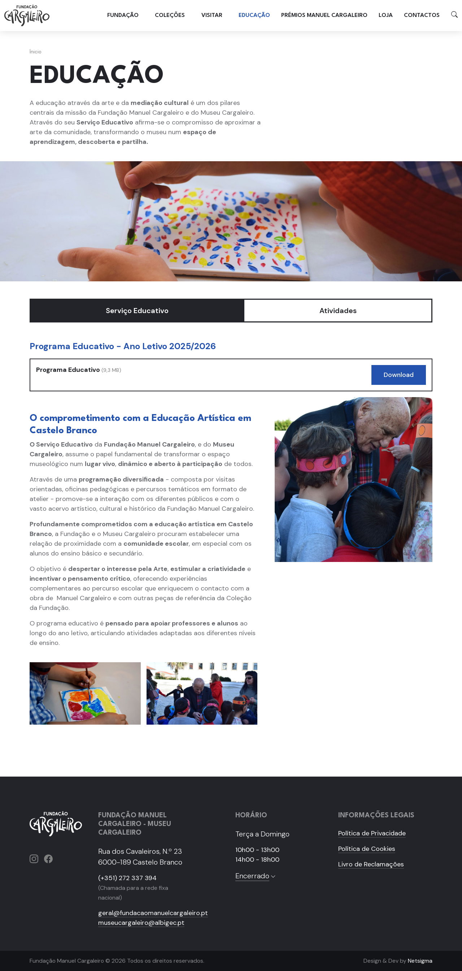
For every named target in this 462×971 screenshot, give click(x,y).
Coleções (170, 15)
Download (399, 374)
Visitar (211, 15)
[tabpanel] (231, 538)
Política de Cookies (366, 848)
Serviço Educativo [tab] (137, 310)
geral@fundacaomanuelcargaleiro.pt (153, 913)
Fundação (123, 15)
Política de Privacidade (372, 833)
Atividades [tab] (338, 310)
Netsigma (420, 961)
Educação (254, 15)
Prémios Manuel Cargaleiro (324, 15)
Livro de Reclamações (371, 864)
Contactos (422, 15)
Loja (386, 15)
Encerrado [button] (255, 875)
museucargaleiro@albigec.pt (141, 922)
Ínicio (36, 52)
